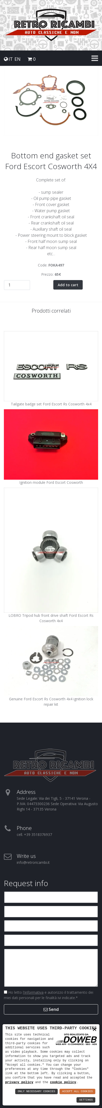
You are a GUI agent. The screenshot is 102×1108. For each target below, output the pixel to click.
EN (17, 59)
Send (51, 1009)
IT (10, 59)
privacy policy (19, 1082)
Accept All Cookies (77, 1091)
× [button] (94, 1029)
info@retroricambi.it (33, 862)
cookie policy (63, 1082)
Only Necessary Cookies (36, 1091)
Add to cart (68, 284)
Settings (86, 1100)
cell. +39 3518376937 (34, 834)
